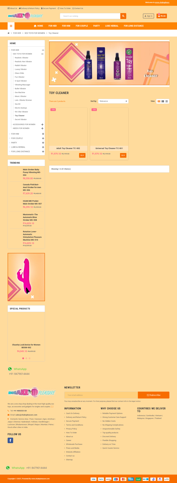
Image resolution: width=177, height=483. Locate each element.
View (153, 101)
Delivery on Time (108, 444)
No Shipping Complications (112, 425)
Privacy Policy (71, 429)
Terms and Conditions (74, 425)
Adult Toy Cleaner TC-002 (68, 148)
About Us (12, 8)
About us (69, 436)
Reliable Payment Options (112, 413)
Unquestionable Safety (111, 429)
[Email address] (101, 395)
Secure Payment (48, 8)
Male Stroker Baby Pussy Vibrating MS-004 (32, 172)
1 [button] (23, 358)
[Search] (93, 16)
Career (68, 440)
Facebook (10, 440)
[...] (52, 407)
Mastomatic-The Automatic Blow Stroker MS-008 (30, 217)
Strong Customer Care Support (114, 417)
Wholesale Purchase (74, 444)
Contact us (70, 456)
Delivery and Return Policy (76, 417)
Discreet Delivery (109, 436)
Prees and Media (72, 448)
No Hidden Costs (109, 421)
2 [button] (26, 358)
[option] (26, 334)
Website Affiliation (73, 452)
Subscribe (153, 395)
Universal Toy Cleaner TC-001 (109, 148)
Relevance (104, 101)
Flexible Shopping (109, 440)
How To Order (64, 8)
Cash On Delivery (72, 413)
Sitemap (69, 460)
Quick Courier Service (110, 448)
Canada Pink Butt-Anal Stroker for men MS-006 (32, 187)
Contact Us (77, 8)
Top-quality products (110, 433)
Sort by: (94, 101)
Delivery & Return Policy (29, 8)
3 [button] (29, 358)
